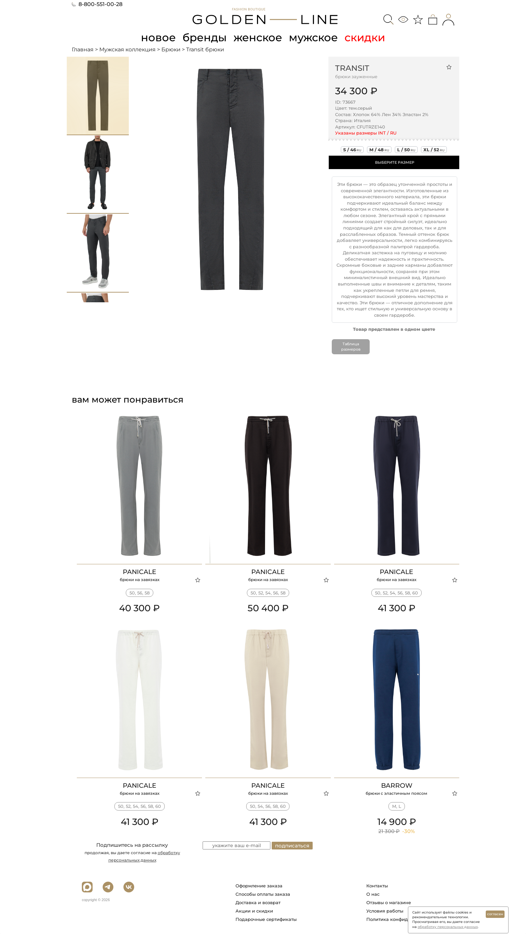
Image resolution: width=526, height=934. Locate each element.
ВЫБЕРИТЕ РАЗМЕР (394, 162)
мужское (313, 37)
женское (257, 37)
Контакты (377, 885)
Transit (352, 68)
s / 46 (352, 149)
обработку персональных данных (448, 927)
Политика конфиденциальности (403, 919)
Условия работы (384, 911)
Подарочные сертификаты (266, 919)
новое (158, 37)
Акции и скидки (254, 911)
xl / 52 (433, 149)
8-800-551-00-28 (97, 4)
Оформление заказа (258, 885)
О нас (372, 894)
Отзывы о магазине (388, 902)
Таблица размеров (351, 347)
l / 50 (406, 149)
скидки (365, 37)
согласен (495, 914)
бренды (204, 37)
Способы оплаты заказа (262, 894)
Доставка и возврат (257, 902)
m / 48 (379, 149)
